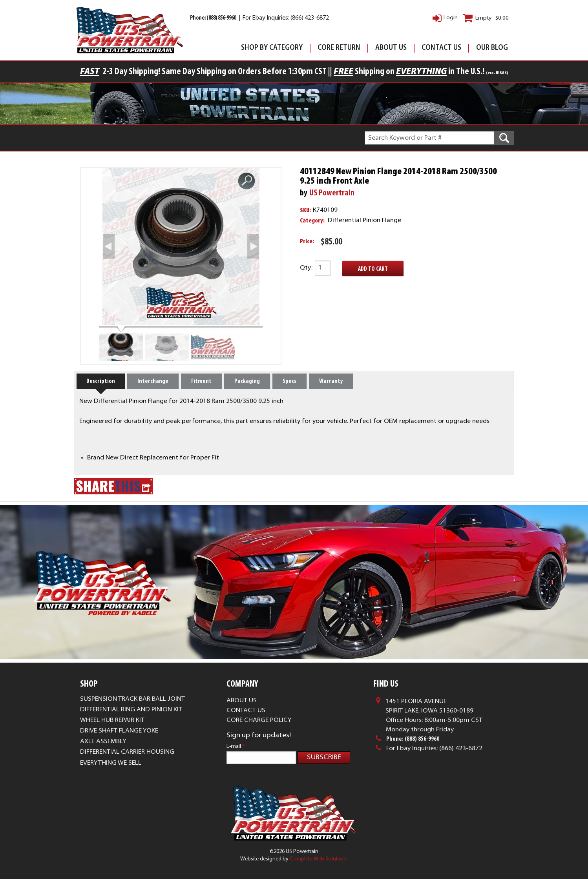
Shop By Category (272, 48)
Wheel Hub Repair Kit (112, 720)
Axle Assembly (103, 741)
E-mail (235, 746)
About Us (391, 48)
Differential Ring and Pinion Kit (131, 710)
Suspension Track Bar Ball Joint (132, 699)
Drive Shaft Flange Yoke (119, 731)
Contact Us (441, 48)
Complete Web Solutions (319, 862)
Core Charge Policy (259, 720)
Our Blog (492, 48)
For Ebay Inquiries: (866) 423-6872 (285, 18)
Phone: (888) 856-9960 (213, 18)
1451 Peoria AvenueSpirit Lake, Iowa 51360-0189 (429, 706)
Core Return (339, 48)
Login (451, 18)
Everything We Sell (110, 763)
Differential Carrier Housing (127, 752)
